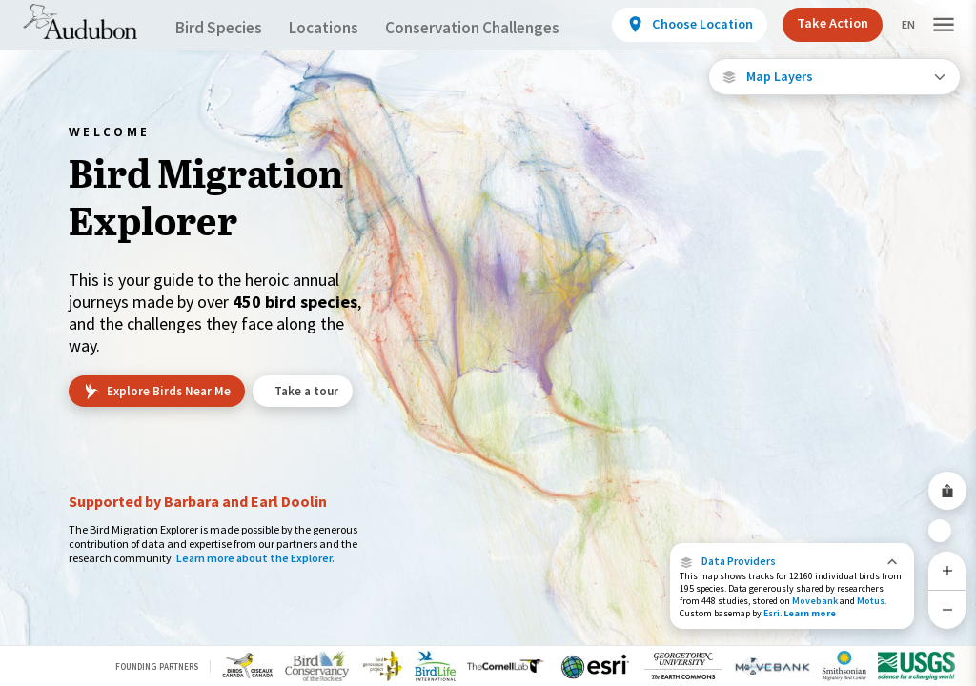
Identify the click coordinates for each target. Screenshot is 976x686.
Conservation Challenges (502, 28)
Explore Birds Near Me (157, 391)
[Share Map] (947, 475)
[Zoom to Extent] (947, 523)
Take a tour (310, 391)
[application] (488, 343)
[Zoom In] (947, 571)
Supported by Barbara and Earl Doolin (198, 501)
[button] (792, 561)
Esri (771, 613)
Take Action (825, 23)
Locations (340, 28)
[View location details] (686, 25)
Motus (870, 601)
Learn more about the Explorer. (255, 558)
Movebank (815, 601)
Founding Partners (156, 666)
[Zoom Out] (947, 609)
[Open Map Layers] (834, 77)
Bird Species (223, 28)
